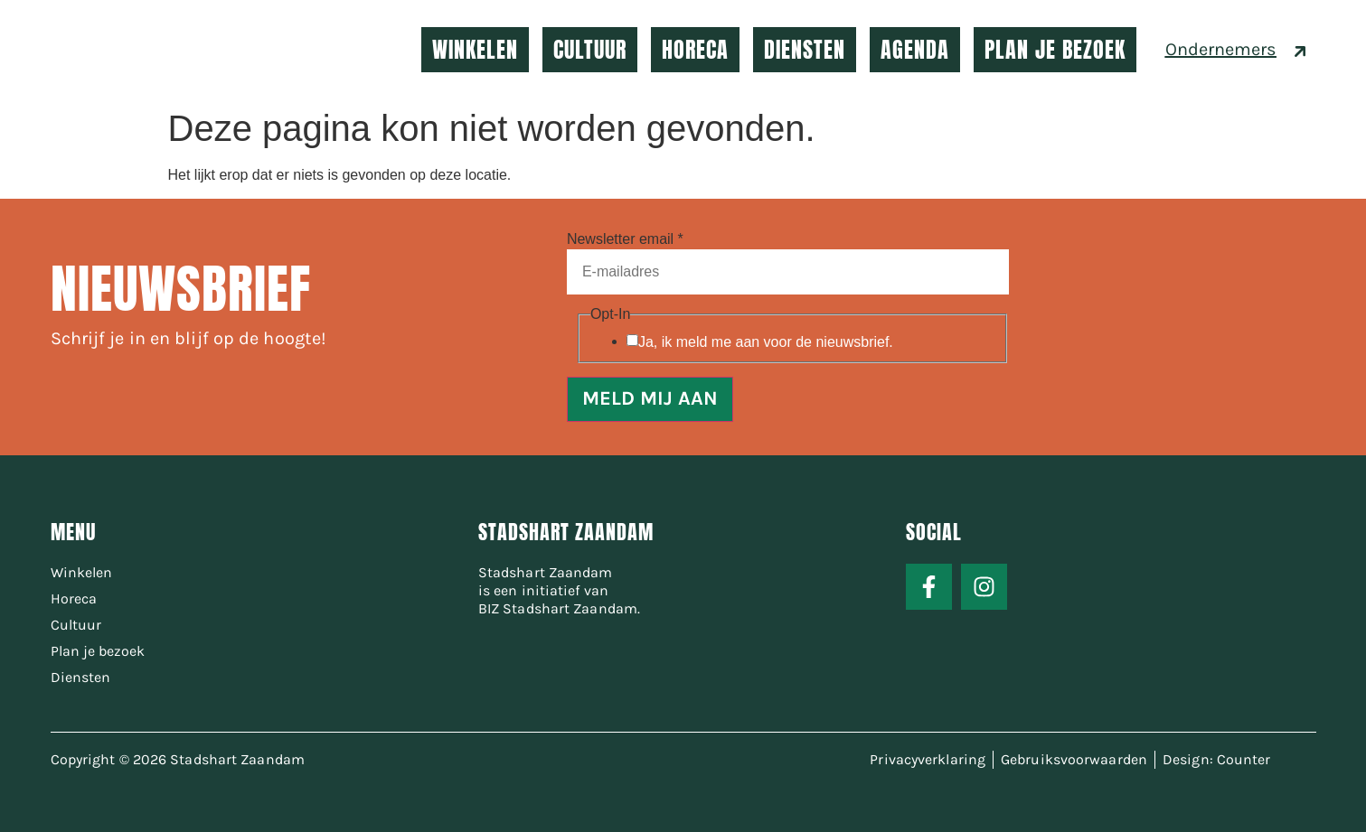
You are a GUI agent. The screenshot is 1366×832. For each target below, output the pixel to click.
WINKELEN (475, 49)
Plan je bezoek (98, 650)
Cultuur (76, 624)
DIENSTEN (804, 49)
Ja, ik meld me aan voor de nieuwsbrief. (765, 342)
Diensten (80, 677)
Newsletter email (625, 239)
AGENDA (915, 49)
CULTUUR (589, 49)
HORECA (695, 49)
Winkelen (81, 572)
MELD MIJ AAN (650, 399)
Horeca (74, 598)
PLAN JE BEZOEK (1055, 49)
